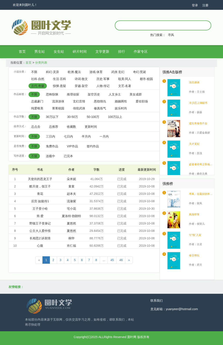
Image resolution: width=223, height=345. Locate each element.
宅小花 (71, 208)
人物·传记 (103, 86)
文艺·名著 (124, 86)
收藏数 (71, 126)
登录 (195, 5)
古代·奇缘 (37, 86)
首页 (22, 51)
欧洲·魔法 (74, 72)
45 (112, 260)
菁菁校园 (58, 108)
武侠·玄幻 (117, 72)
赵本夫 (71, 193)
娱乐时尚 (121, 108)
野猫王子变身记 (40, 223)
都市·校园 (146, 79)
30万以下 (52, 117)
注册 (205, 5)
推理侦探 (73, 94)
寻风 (171, 35)
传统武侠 (79, 108)
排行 (121, 51)
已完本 (68, 156)
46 (121, 260)
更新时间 (91, 126)
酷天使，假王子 (40, 186)
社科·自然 (37, 79)
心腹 (40, 245)
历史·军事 (103, 79)
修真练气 (100, 108)
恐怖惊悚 (52, 94)
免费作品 (52, 146)
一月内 (104, 136)
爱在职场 (142, 101)
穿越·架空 (81, 86)
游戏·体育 (96, 72)
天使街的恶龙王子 (40, 179)
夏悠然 (71, 223)
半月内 (86, 136)
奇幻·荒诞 (139, 72)
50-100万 (93, 117)
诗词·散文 (81, 79)
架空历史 (94, 94)
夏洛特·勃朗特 (71, 216)
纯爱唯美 (37, 108)
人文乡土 (115, 94)
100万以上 (115, 117)
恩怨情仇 (100, 101)
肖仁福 (71, 245)
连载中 (50, 156)
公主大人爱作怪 (40, 231)
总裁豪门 (37, 101)
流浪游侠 (58, 101)
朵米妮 (71, 179)
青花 (40, 193)
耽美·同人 (124, 79)
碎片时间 (80, 51)
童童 (71, 186)
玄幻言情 (79, 101)
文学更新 (102, 51)
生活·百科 (59, 79)
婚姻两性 (121, 101)
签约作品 (93, 146)
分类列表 (41, 62)
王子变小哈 (40, 208)
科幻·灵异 (52, 72)
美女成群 (136, 94)
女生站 (59, 51)
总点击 (35, 126)
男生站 (39, 51)
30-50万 (72, 117)
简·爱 (40, 216)
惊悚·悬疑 (59, 86)
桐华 (71, 238)
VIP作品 (72, 146)
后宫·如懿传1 (40, 201)
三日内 (50, 136)
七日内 (68, 136)
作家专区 (141, 51)
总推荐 (53, 126)
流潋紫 (71, 201)
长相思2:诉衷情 (40, 238)
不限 (34, 72)
